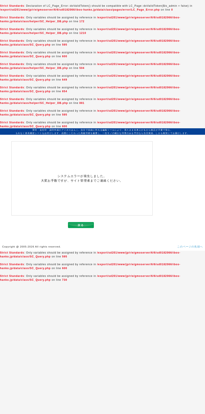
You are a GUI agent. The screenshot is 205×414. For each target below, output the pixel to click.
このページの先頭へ (190, 246)
